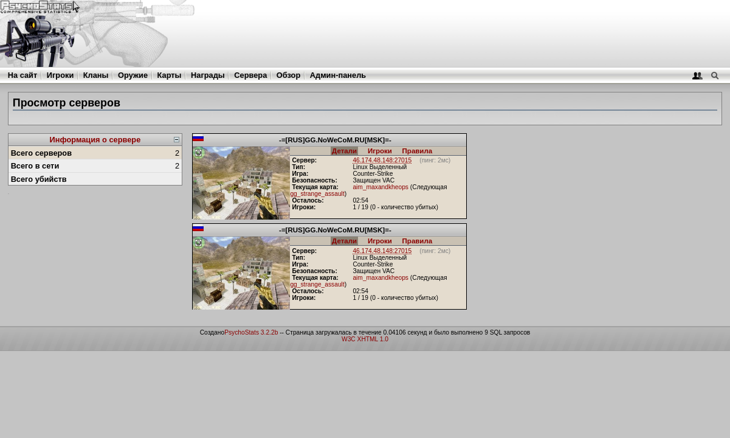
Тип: (298, 167)
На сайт (22, 75)
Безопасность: (314, 180)
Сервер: (304, 160)
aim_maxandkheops (380, 187)
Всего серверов (41, 153)
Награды (208, 75)
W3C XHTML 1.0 (365, 339)
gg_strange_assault (317, 193)
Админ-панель (338, 75)
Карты (169, 75)
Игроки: (303, 207)
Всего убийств (39, 179)
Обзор (288, 75)
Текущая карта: (315, 187)
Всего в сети (35, 165)
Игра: (300, 173)
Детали (344, 151)
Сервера (250, 75)
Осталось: (307, 200)
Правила (417, 151)
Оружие (133, 75)
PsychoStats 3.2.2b (251, 332)
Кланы (96, 75)
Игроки (60, 75)
